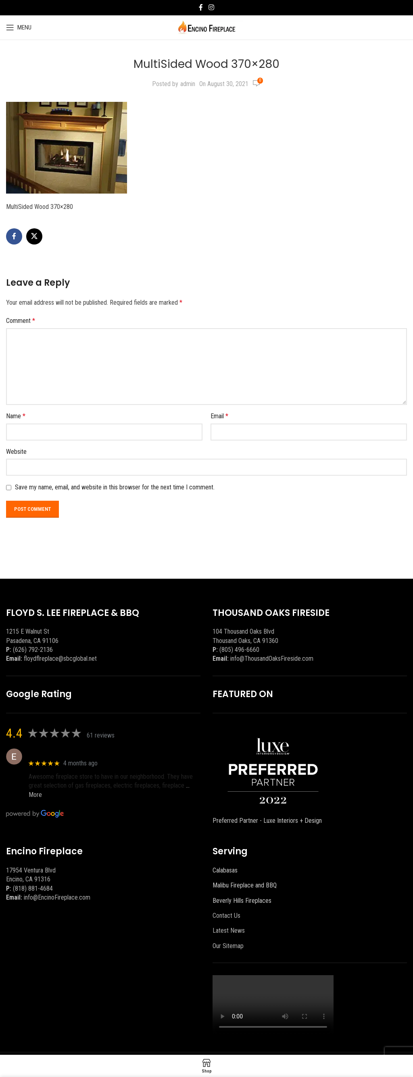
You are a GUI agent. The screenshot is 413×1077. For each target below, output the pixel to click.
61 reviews (101, 735)
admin (187, 84)
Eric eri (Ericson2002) (58, 752)
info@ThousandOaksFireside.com (271, 658)
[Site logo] (207, 27)
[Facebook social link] (201, 7)
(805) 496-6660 (239, 649)
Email (219, 416)
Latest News (229, 930)
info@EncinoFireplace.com (57, 897)
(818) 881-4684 (33, 888)
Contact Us (226, 915)
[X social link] (34, 236)
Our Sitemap (228, 946)
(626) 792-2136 (33, 649)
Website (16, 451)
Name (15, 416)
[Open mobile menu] (18, 27)
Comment (20, 321)
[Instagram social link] (211, 7)
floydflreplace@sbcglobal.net (60, 658)
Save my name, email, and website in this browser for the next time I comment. (115, 487)
